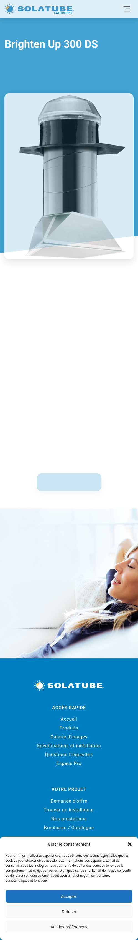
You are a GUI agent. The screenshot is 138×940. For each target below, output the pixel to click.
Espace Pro (69, 763)
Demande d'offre (69, 801)
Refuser (69, 911)
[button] (129, 844)
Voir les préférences (69, 926)
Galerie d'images (69, 736)
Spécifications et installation (69, 745)
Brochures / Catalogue (69, 827)
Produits (69, 728)
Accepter (69, 896)
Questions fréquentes (69, 754)
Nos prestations (69, 818)
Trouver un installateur (69, 809)
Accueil (69, 719)
